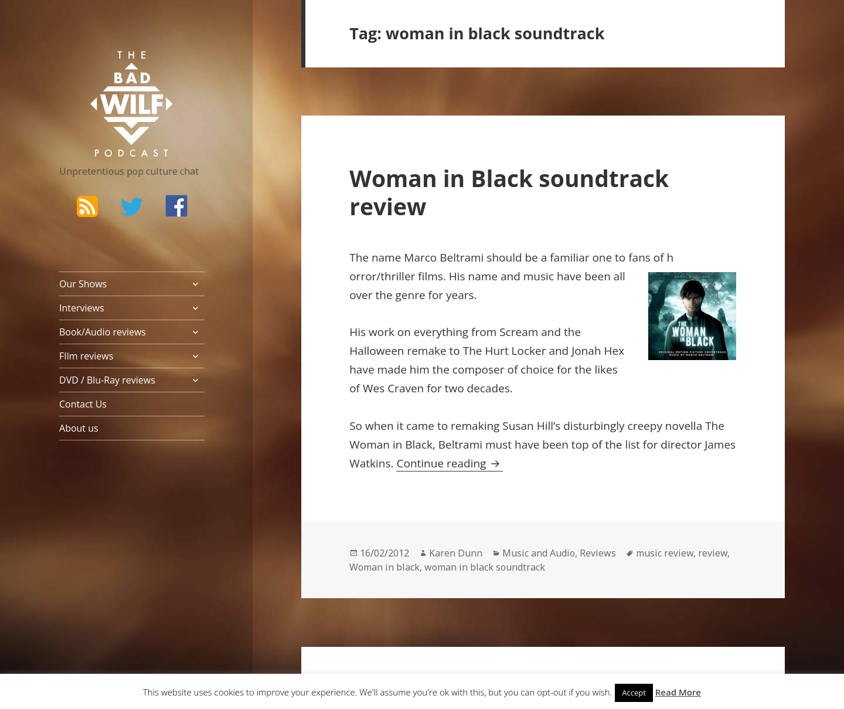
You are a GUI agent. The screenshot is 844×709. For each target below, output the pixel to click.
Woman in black (384, 567)
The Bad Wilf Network (109, 68)
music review (664, 553)
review (712, 553)
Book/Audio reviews (102, 331)
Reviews (598, 553)
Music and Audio (538, 553)
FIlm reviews (86, 356)
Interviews (81, 307)
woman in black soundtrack (484, 567)
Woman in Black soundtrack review (509, 192)
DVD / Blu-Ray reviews (107, 380)
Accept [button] (634, 692)
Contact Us (83, 404)
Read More (678, 692)
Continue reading (449, 463)
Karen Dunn (455, 553)
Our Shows (83, 283)
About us (78, 428)
